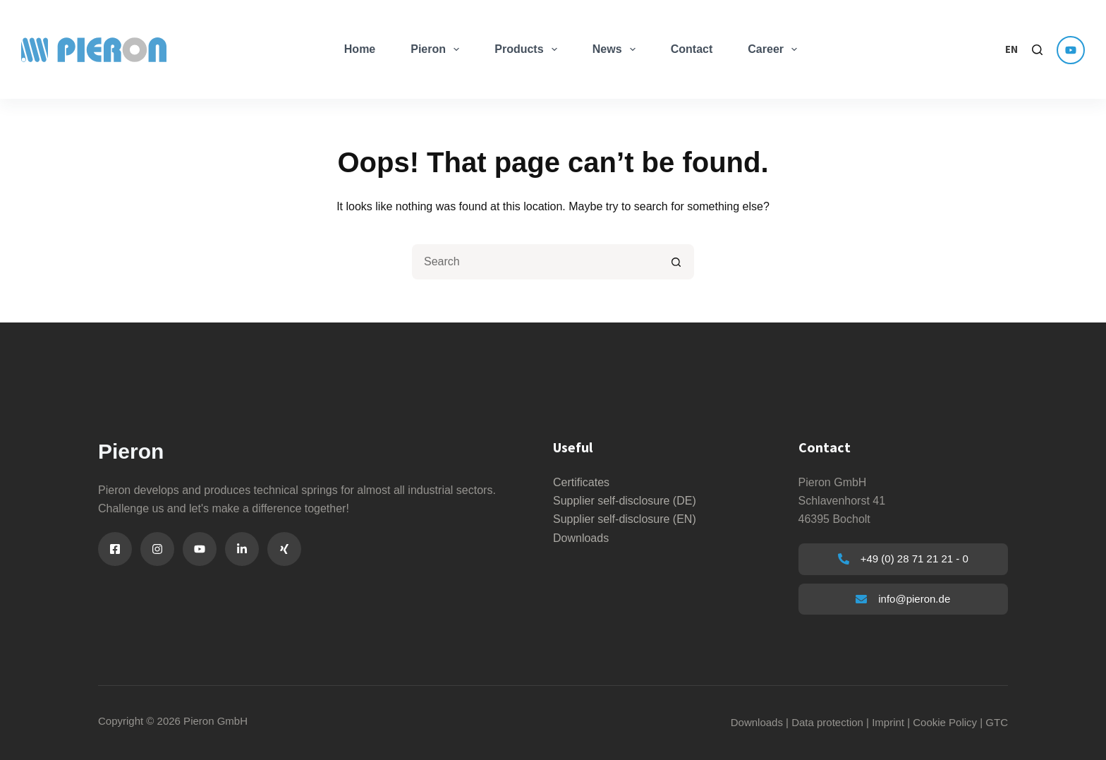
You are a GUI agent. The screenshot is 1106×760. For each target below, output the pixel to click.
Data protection (827, 722)
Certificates (581, 482)
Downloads (581, 538)
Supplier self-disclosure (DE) (624, 501)
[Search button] (676, 261)
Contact (692, 49)
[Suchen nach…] (535, 261)
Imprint (888, 722)
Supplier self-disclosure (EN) (624, 519)
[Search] (1037, 49)
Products (528, 49)
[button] (1011, 50)
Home (359, 49)
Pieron (438, 49)
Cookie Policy (945, 722)
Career (775, 49)
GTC (996, 722)
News (616, 49)
